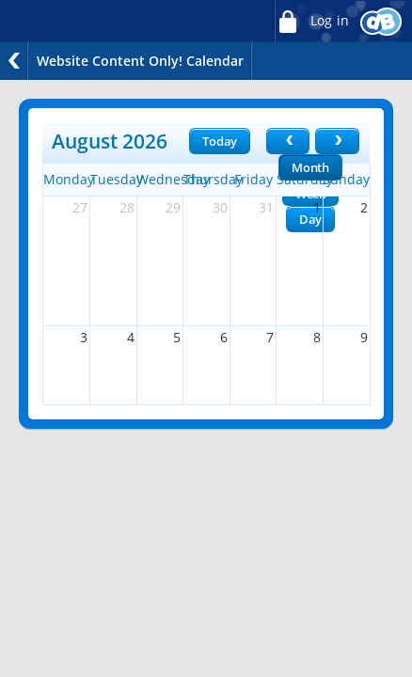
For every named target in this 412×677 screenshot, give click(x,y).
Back (14, 60)
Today (219, 141)
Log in (311, 21)
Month (310, 167)
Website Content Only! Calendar (140, 61)
